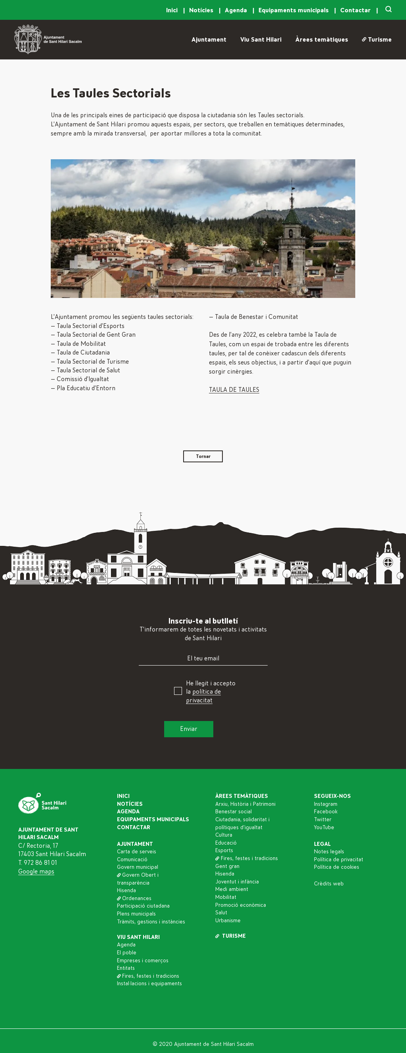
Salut (221, 913)
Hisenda (126, 890)
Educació (226, 843)
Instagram (325, 804)
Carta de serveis (136, 852)
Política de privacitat (338, 859)
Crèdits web (329, 884)
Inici (172, 10)
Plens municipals (136, 914)
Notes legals (329, 852)
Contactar (356, 10)
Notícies (202, 10)
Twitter (322, 819)
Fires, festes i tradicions (148, 976)
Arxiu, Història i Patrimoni (245, 804)
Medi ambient (231, 889)
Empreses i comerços (143, 960)
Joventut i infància (237, 882)
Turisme (377, 39)
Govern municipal (137, 867)
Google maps (36, 871)
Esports (224, 850)
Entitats (126, 968)
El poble (126, 953)
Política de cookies (336, 867)
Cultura (223, 835)
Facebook (325, 812)
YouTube (324, 827)
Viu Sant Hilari (261, 39)
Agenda (237, 10)
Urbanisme (228, 920)
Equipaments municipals (294, 10)
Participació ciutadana (143, 906)
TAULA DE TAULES (234, 390)
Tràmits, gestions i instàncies (151, 922)
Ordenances (134, 898)
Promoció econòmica (240, 905)
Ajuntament (209, 39)
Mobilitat (225, 897)
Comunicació (132, 859)
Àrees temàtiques (321, 39)
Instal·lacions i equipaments (149, 983)
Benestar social (233, 812)
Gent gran (227, 866)
